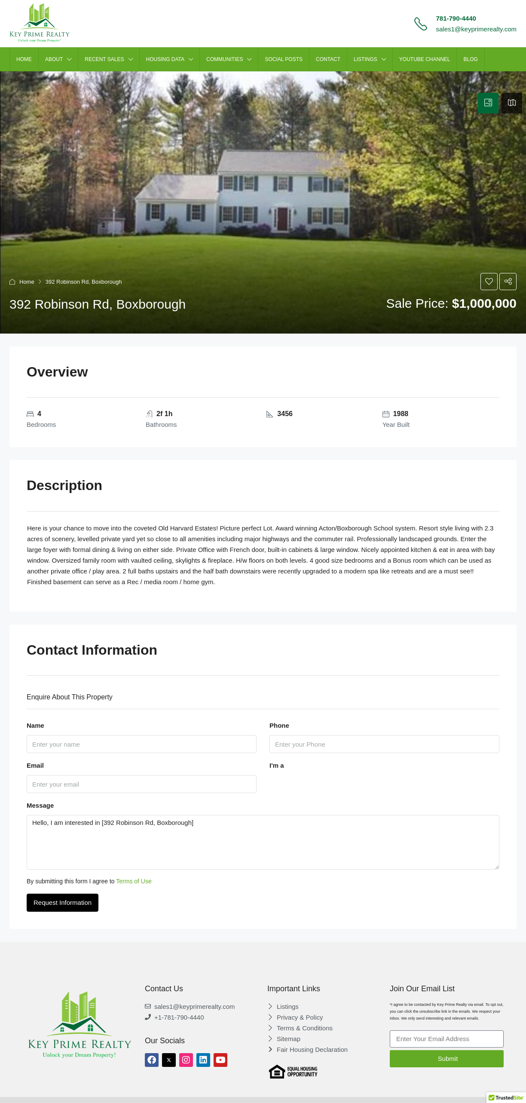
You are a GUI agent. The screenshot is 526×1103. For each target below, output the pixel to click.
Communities (224, 59)
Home (26, 282)
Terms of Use (133, 881)
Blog (470, 59)
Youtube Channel (424, 59)
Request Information (63, 902)
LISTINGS (365, 59)
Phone (279, 725)
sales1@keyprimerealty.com (476, 29)
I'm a (276, 765)
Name (35, 725)
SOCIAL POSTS (284, 59)
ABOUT (54, 59)
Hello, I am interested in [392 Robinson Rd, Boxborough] (263, 842)
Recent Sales (104, 59)
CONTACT (328, 59)
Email (35, 765)
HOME (24, 59)
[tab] (488, 103)
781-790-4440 (456, 18)
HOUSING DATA (165, 59)
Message (40, 805)
